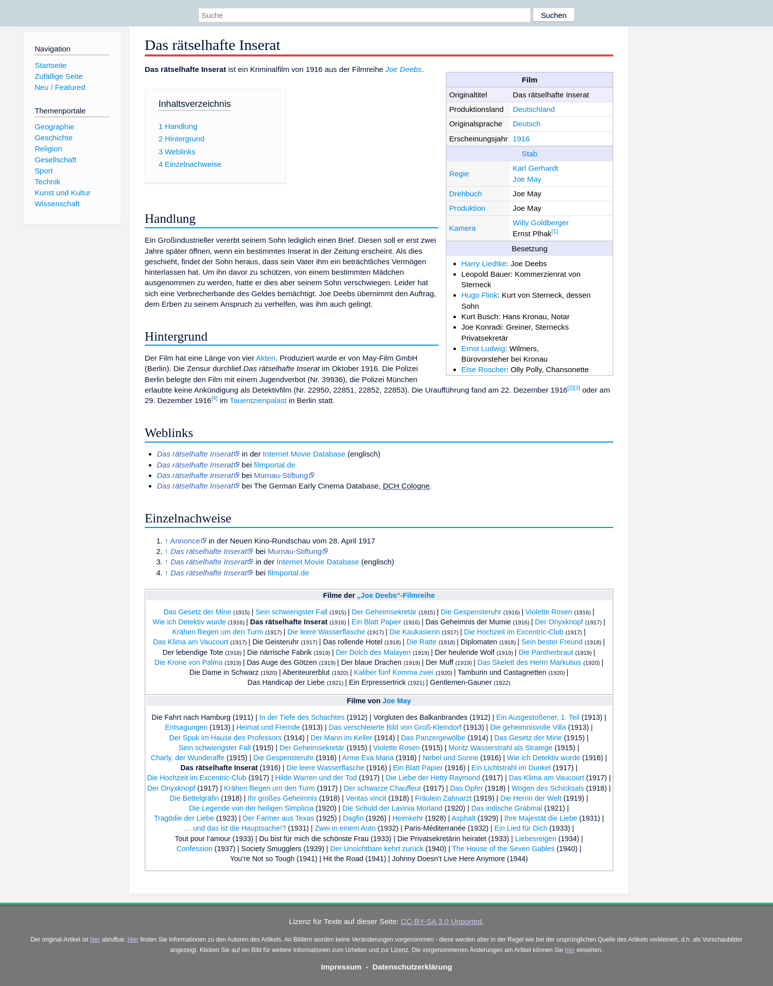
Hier (132, 939)
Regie (459, 173)
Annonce (185, 540)
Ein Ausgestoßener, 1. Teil (538, 717)
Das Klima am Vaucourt (190, 642)
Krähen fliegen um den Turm (217, 632)
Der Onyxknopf (559, 622)
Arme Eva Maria (368, 758)
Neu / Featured (59, 87)
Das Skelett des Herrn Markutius (529, 662)
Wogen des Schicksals (547, 788)
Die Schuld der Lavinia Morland (393, 808)
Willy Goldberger (541, 222)
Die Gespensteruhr (471, 612)
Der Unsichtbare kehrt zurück (376, 849)
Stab (529, 153)
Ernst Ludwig (483, 348)
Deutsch (527, 123)
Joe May (527, 179)
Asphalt (463, 818)
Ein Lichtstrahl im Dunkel (511, 768)
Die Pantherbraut (546, 652)
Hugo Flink (479, 295)
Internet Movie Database (304, 454)
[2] (570, 388)
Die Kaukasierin (414, 632)
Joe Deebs (404, 69)
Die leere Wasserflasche (326, 632)
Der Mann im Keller (342, 738)
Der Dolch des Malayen (373, 652)
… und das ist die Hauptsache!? (235, 828)
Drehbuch (465, 193)
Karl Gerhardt (535, 168)
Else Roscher (483, 369)
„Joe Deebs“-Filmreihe (396, 595)
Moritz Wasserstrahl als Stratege (500, 748)
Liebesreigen (535, 839)
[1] (554, 231)
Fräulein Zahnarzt (443, 798)
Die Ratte (421, 642)
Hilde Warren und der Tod (316, 778)
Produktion (467, 208)
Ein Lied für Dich (520, 828)
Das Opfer (466, 788)
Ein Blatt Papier (376, 622)
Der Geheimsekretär (384, 612)
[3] (577, 388)
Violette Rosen (548, 612)
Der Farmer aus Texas (278, 818)
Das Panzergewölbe (433, 738)
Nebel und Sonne (450, 758)
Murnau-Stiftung (281, 475)
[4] (214, 398)
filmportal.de (275, 465)
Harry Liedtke (483, 263)
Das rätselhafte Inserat (289, 622)
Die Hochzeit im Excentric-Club (513, 632)
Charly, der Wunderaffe (188, 758)
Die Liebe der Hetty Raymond (433, 778)
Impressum (341, 967)
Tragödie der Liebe (184, 818)
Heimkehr (407, 818)
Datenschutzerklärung (412, 967)
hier (95, 939)
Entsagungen (186, 727)
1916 (521, 138)
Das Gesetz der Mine (197, 612)
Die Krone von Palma (188, 662)
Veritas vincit (366, 798)
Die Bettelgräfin (194, 798)
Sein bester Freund (552, 642)
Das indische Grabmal (506, 808)
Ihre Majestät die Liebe (540, 818)
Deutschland (534, 109)
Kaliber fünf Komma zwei (394, 672)
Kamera (462, 228)
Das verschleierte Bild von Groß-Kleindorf (395, 727)
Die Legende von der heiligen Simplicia (251, 808)
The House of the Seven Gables (503, 849)
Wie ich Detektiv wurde (189, 622)
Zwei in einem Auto (345, 828)
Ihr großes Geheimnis (282, 798)
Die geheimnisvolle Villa (528, 727)
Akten (266, 358)
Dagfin (353, 818)
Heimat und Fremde (268, 727)
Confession (194, 849)
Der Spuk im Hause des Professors (225, 738)
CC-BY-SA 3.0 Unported (441, 921)
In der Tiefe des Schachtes (302, 717)
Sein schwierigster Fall (291, 612)
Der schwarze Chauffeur (382, 788)
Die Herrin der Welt (531, 798)
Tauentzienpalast (258, 400)
